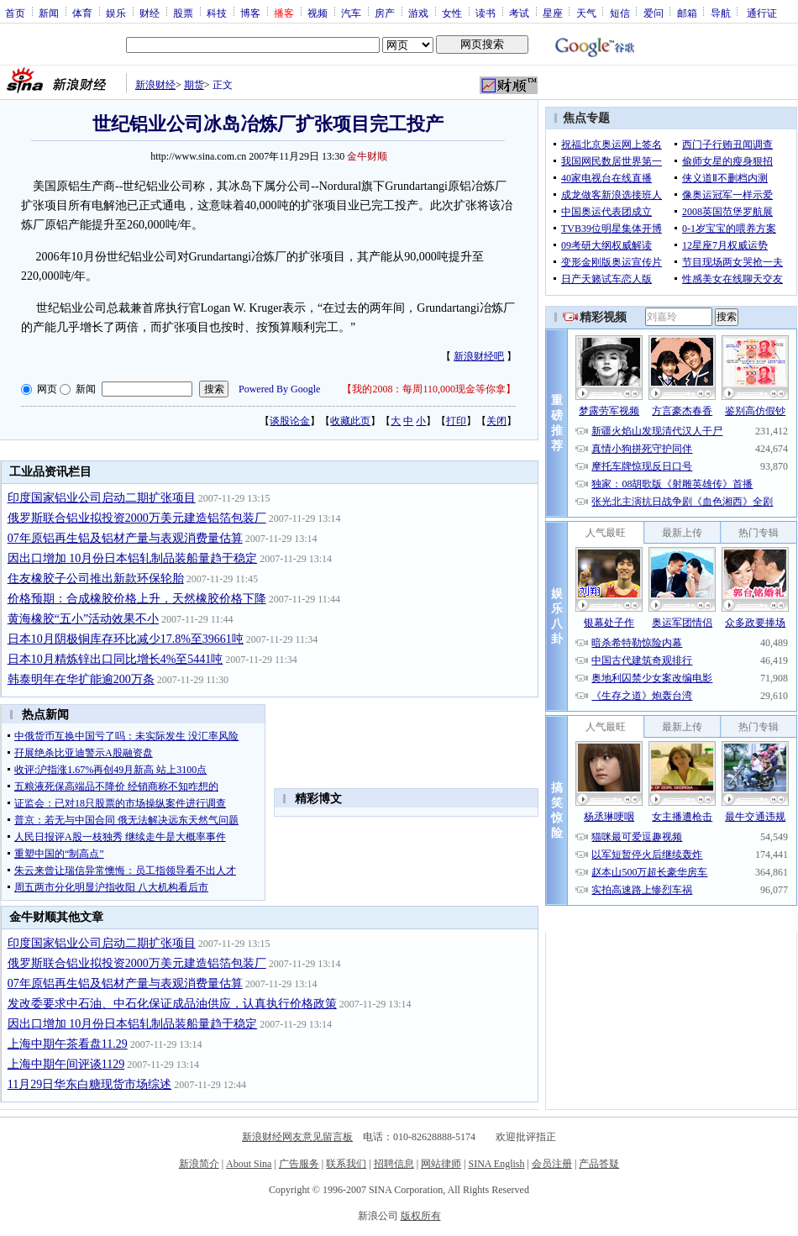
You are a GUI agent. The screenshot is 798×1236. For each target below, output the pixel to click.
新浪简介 (199, 1164)
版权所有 (421, 1216)
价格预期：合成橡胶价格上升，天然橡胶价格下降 (137, 598)
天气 (586, 13)
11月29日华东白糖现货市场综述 (89, 1084)
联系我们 (346, 1164)
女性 (452, 13)
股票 (183, 13)
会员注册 (552, 1164)
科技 (217, 13)
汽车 (351, 13)
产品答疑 (599, 1164)
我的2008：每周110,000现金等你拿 (429, 389)
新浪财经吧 (479, 356)
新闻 (49, 13)
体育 (82, 13)
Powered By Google (279, 389)
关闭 (496, 421)
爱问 (653, 13)
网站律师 (441, 1164)
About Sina (248, 1164)
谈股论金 (290, 421)
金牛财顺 (367, 156)
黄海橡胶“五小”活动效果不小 (83, 619)
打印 (456, 421)
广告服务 (299, 1164)
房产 (385, 13)
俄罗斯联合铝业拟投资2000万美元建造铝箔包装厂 (137, 518)
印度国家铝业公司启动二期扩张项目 (102, 498)
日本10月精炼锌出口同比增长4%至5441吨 (115, 659)
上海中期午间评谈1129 (66, 1064)
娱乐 (116, 13)
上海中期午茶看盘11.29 (68, 1044)
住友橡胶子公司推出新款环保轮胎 (96, 578)
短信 (620, 13)
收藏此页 (350, 421)
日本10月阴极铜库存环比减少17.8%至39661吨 (126, 639)
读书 (485, 13)
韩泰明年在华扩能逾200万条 (81, 679)
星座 (553, 13)
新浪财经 (155, 85)
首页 (15, 13)
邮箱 (687, 13)
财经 (149, 13)
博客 (250, 13)
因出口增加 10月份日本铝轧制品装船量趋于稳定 (133, 558)
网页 (47, 389)
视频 (317, 13)
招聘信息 (394, 1164)
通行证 (762, 13)
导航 (721, 13)
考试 (519, 13)
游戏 (418, 13)
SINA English (496, 1164)
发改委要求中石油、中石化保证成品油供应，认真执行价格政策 (172, 1003)
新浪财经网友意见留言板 (297, 1137)
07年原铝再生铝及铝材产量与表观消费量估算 (125, 538)
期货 (194, 85)
